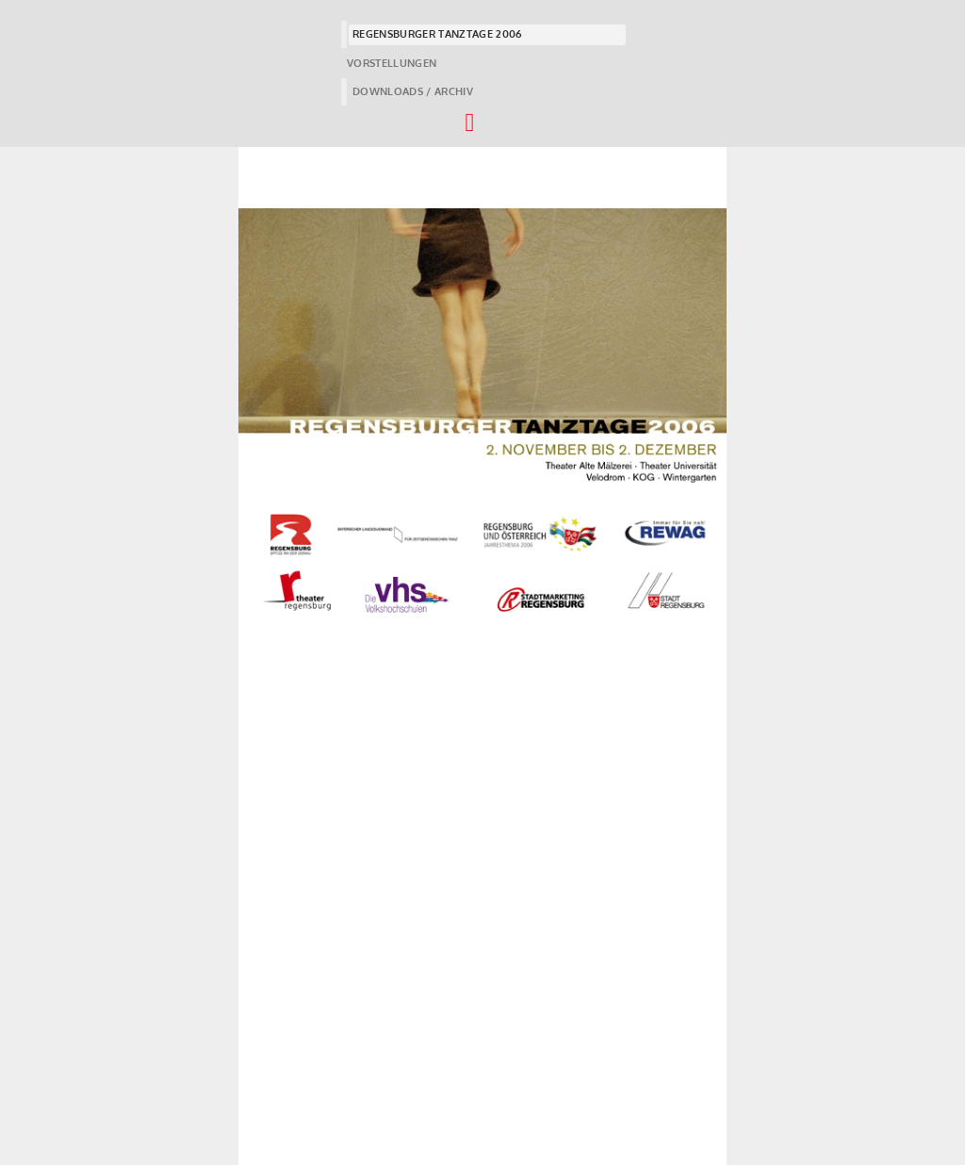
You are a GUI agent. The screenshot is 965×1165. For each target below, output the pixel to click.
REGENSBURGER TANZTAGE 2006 (437, 34)
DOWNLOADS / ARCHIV (412, 91)
